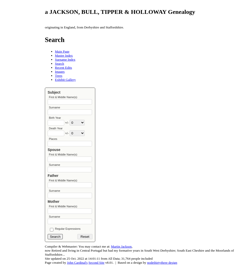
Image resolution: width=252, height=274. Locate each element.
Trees (58, 75)
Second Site (96, 270)
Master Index (64, 55)
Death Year (55, 130)
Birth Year (55, 119)
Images (60, 71)
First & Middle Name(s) (63, 97)
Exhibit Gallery (65, 80)
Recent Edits (63, 67)
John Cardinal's (77, 270)
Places (53, 141)
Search (59, 63)
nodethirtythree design (162, 270)
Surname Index (65, 59)
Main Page (62, 51)
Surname (54, 108)
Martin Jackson (121, 254)
